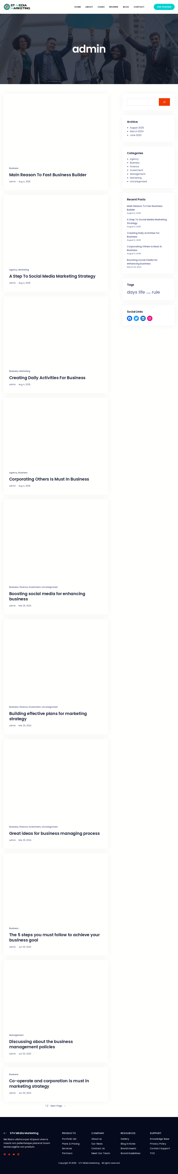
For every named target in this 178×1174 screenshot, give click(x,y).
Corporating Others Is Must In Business (49, 479)
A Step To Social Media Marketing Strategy (52, 276)
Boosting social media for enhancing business (47, 596)
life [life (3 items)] (142, 292)
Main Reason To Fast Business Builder (47, 175)
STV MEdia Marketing (24, 1133)
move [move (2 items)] (148, 293)
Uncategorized (49, 587)
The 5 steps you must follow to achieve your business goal (54, 937)
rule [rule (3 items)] (156, 292)
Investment (35, 587)
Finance (23, 587)
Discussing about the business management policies (41, 1044)
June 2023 (135, 135)
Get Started (164, 6)
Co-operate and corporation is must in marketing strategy (49, 1083)
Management (16, 1035)
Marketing (23, 269)
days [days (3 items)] (132, 292)
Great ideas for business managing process (54, 833)
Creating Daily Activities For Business (47, 377)
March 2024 (137, 131)
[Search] (164, 102)
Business (13, 168)
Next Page (58, 1106)
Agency (13, 269)
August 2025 (137, 127)
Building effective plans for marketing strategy (48, 716)
